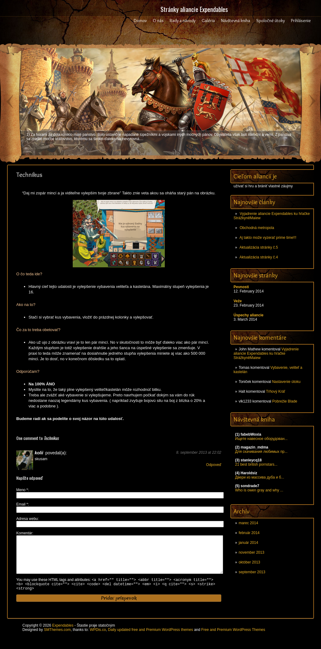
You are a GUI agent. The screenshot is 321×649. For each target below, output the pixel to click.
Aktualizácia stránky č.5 (258, 247)
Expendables (62, 635)
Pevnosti (241, 287)
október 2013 (249, 562)
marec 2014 (248, 523)
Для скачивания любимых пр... (261, 451)
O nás (158, 20)
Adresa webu (27, 519)
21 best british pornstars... (256, 464)
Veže (238, 301)
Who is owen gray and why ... (259, 490)
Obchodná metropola (257, 228)
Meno (22, 490)
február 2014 (249, 533)
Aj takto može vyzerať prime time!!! (267, 237)
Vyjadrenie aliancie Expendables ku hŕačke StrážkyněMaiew (266, 353)
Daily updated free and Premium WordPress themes (150, 639)
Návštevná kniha (235, 20)
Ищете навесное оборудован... (261, 439)
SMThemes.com (57, 639)
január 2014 (248, 542)
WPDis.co (98, 639)
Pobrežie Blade (284, 401)
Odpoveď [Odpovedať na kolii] (213, 465)
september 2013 (252, 572)
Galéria (208, 20)
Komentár (24, 533)
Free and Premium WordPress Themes (233, 639)
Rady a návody (182, 20)
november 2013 (251, 552)
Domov (140, 20)
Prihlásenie (301, 20)
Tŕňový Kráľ (275, 391)
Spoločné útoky (270, 20)
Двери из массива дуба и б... (259, 477)
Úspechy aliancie (248, 315)
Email (22, 504)
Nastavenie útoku (286, 382)
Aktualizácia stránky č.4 (258, 257)
